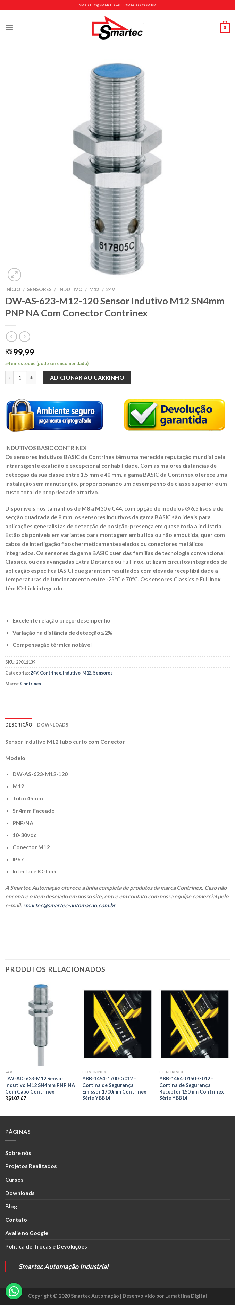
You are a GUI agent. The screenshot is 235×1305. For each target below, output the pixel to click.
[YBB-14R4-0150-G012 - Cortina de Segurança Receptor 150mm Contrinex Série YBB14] (194, 1024)
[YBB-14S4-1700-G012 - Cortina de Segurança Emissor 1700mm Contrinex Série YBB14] (117, 1024)
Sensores (39, 289)
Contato (16, 1219)
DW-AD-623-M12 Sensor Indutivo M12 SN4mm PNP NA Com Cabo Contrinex (40, 1085)
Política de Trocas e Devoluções (46, 1246)
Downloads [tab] (52, 725)
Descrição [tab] (18, 725)
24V (110, 289)
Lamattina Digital (186, 1296)
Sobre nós (18, 1152)
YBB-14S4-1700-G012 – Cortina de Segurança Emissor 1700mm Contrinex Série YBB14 (114, 1088)
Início (12, 289)
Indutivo (70, 289)
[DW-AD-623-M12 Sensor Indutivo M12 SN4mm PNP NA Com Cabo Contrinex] (40, 1024)
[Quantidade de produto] (20, 377)
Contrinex (50, 673)
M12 (94, 289)
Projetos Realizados (31, 1166)
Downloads (20, 1193)
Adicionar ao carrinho (87, 377)
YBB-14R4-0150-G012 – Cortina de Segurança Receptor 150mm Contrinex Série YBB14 (191, 1088)
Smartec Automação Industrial (63, 1266)
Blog (11, 1206)
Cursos (14, 1179)
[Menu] (9, 27)
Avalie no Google (26, 1232)
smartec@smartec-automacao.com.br (117, 5)
